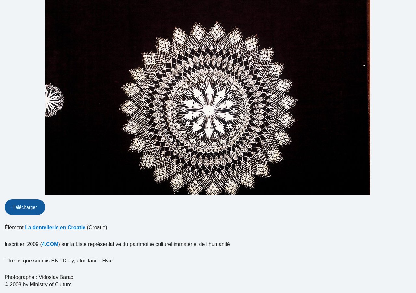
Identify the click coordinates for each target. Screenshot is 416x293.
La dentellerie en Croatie (55, 227)
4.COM (50, 244)
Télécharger (25, 207)
